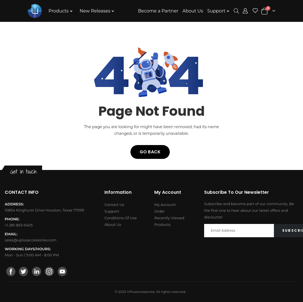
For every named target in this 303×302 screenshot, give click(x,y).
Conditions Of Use (120, 218)
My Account (165, 204)
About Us (193, 11)
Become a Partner (158, 11)
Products (59, 11)
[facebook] (11, 272)
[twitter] (23, 272)
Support (217, 11)
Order (159, 211)
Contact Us (114, 204)
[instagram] (49, 272)
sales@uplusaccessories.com (31, 240)
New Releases (96, 11)
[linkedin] (36, 272)
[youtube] (62, 272)
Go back (150, 152)
